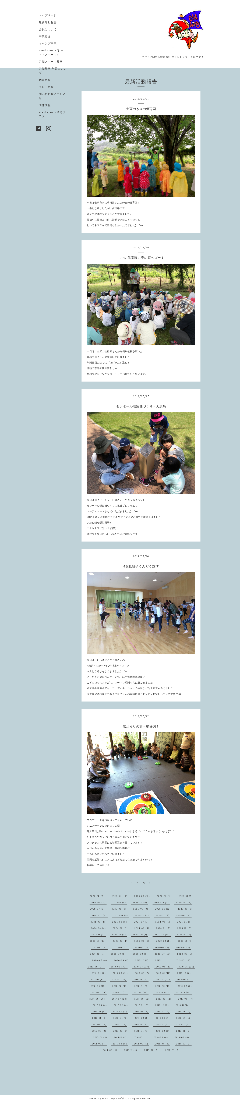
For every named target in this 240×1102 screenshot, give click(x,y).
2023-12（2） (184, 928)
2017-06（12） (142, 998)
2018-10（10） (119, 979)
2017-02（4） (121, 1005)
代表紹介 (45, 80)
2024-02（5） (142, 928)
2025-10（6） (140, 902)
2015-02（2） (184, 1031)
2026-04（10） (119, 896)
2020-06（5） (185, 954)
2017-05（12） (164, 998)
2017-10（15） (162, 992)
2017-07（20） (120, 998)
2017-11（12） (141, 992)
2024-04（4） (99, 928)
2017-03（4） (100, 1005)
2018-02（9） (185, 986)
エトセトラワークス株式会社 (112, 1098)
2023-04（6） (142, 941)
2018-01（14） (99, 992)
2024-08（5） (120, 921)
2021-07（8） (183, 947)
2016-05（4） (100, 1018)
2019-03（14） (121, 973)
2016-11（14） (183, 1005)
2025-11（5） (119, 902)
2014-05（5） (141, 1043)
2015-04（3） (142, 1031)
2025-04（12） (163, 908)
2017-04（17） (186, 998)
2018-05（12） (120, 986)
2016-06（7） (183, 1011)
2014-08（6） (182, 1037)
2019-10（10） (183, 960)
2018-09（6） (141, 979)
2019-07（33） (141, 966)
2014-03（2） (184, 1043)
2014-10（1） (140, 1037)
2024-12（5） (142, 915)
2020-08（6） (141, 954)
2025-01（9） (121, 915)
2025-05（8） (141, 908)
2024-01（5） (163, 928)
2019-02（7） (142, 973)
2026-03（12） (142, 896)
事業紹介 (45, 36)
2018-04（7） (142, 986)
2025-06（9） (119, 908)
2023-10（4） (119, 934)
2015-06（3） (99, 1031)
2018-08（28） (162, 979)
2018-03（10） (163, 986)
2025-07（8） (98, 908)
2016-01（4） (183, 1018)
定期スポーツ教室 (51, 61)
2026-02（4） (165, 896)
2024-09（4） (98, 921)
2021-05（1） (97, 954)
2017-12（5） (120, 992)
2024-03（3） (121, 928)
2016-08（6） (141, 1011)
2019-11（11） (162, 960)
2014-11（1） (121, 1037)
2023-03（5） (164, 941)
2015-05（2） (120, 1031)
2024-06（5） (163, 921)
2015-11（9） (120, 1024)
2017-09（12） (184, 992)
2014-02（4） (110, 1050)
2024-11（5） (163, 915)
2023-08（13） (162, 934)
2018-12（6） (184, 973)
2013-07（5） (173, 1050)
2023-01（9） (100, 947)
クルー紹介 (46, 87)
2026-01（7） (186, 896)
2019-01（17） (163, 973)
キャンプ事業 (48, 43)
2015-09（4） (141, 1024)
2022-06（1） (121, 947)
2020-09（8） (119, 954)
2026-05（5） (98, 896)
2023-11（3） (98, 934)
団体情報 (45, 105)
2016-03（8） (142, 1018)
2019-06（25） (164, 966)
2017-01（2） (142, 1005)
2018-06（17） (98, 986)
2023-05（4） (120, 941)
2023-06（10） (98, 941)
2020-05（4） (100, 960)
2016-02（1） (163, 1018)
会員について (48, 29)
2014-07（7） (99, 1043)
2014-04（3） (162, 1043)
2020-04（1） (121, 960)
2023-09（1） (140, 934)
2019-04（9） (99, 973)
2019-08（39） (119, 966)
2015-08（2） (162, 1024)
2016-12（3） (162, 1005)
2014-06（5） (120, 1043)
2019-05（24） (186, 966)
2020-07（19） (163, 954)
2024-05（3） (185, 921)
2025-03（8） (185, 908)
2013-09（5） (152, 1050)
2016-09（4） (120, 1011)
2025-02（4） (100, 915)
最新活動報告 (48, 22)
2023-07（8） (184, 934)
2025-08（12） (184, 902)
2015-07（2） (183, 1024)
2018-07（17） (185, 979)
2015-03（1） (163, 1031)
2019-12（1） (142, 960)
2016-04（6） (121, 1018)
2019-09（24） (96, 966)
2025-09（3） (162, 902)
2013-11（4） (131, 1050)
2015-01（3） (100, 1037)
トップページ (48, 15)
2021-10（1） (142, 947)
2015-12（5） (100, 1024)
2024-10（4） (184, 915)
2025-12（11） (99, 902)
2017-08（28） (97, 998)
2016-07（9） (162, 1011)
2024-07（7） (142, 921)
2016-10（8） (99, 1011)
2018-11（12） (98, 979)
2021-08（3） (162, 947)
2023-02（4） (186, 941)
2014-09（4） (161, 1037)
